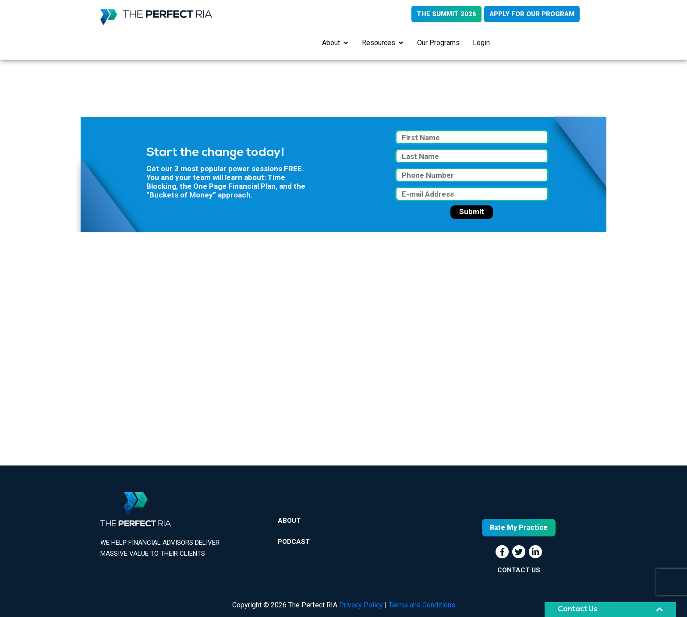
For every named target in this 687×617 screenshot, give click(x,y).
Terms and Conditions (422, 605)
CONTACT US (518, 570)
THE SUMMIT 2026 (446, 14)
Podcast (294, 542)
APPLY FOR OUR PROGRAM (531, 14)
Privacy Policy (361, 605)
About (331, 43)
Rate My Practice (519, 527)
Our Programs (438, 43)
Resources (378, 43)
